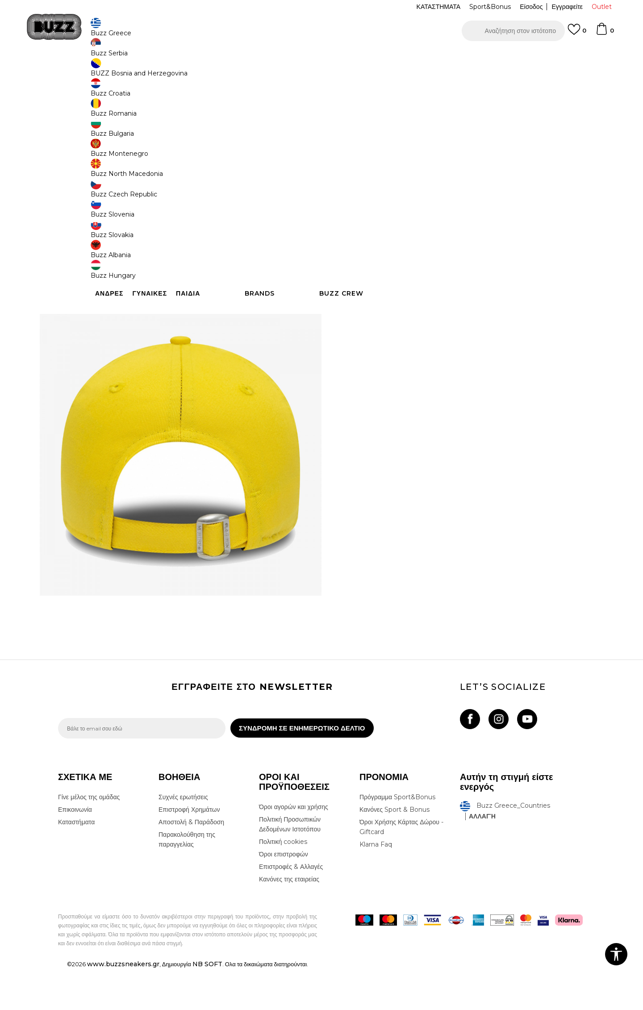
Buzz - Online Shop (83, 71)
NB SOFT (207, 1005)
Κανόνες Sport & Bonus (394, 851)
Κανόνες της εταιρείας (289, 920)
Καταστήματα (76, 863)
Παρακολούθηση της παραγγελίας (187, 880)
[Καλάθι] (604, 33)
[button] (513, 31)
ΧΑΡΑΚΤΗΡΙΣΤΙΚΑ (455, 280)
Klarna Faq (375, 885)
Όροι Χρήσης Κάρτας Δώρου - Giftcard (401, 868)
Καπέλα (182, 71)
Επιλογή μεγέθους (364, 160)
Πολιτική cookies (283, 883)
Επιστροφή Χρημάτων (189, 851)
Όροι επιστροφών (283, 895)
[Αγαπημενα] (577, 33)
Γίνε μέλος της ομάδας (89, 838)
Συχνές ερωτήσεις (183, 838)
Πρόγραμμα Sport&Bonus (397, 838)
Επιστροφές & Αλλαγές (291, 908)
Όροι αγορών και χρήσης (293, 848)
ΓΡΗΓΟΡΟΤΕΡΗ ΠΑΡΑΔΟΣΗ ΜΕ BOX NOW (294, 57)
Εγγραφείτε (567, 7)
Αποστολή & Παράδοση (191, 863)
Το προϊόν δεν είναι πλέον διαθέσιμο (408, 226)
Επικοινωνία (75, 851)
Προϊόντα (126, 71)
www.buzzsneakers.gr (123, 1005)
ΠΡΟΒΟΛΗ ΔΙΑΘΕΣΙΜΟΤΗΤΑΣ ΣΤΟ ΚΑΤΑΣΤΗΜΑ (455, 309)
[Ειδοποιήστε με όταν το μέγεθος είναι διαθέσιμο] (352, 175)
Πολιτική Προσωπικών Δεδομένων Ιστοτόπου (290, 865)
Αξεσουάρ (155, 71)
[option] (321, 58)
